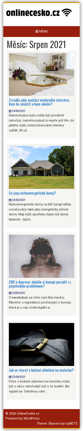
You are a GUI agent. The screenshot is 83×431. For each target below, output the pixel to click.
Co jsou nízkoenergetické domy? (32, 193)
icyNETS (71, 423)
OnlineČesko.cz (28, 414)
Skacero (54, 423)
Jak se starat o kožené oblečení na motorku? (41, 370)
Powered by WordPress (23, 418)
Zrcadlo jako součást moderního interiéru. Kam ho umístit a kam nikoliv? (39, 102)
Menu (41, 31)
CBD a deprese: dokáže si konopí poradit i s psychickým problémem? (40, 284)
